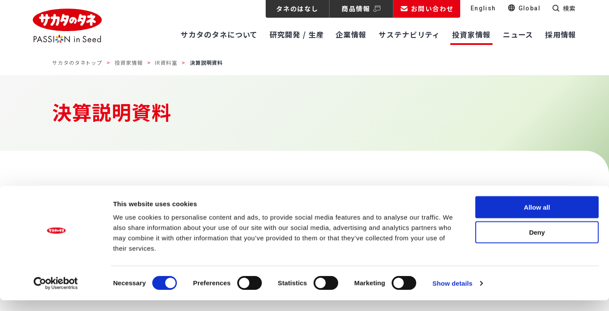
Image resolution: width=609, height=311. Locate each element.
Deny (537, 243)
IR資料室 (166, 62)
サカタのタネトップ (77, 62)
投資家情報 (129, 62)
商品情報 (356, 8)
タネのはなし (297, 8)
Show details (453, 294)
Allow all (537, 218)
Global (529, 8)
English (483, 8)
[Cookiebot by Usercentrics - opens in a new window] (56, 294)
